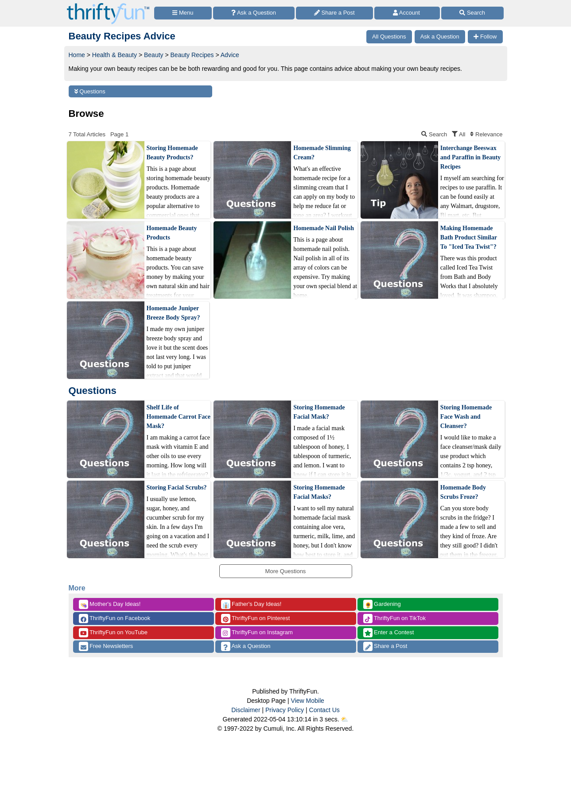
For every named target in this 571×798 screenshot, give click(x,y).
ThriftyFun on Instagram (257, 632)
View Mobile (307, 700)
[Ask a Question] (254, 13)
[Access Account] (407, 13)
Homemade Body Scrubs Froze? (463, 492)
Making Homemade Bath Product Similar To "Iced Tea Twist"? (468, 237)
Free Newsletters (106, 646)
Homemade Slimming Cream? (322, 153)
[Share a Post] (334, 13)
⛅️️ (344, 719)
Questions (89, 91)
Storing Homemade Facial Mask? (319, 412)
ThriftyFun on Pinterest (255, 618)
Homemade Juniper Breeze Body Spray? (173, 313)
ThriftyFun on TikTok (394, 618)
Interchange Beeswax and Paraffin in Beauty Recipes (470, 157)
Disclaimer (245, 709)
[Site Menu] (183, 13)
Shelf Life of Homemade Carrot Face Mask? (178, 416)
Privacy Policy (284, 709)
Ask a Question (246, 646)
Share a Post (385, 646)
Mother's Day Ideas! (110, 604)
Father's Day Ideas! (251, 604)
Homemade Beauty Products (172, 233)
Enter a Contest (388, 632)
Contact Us (324, 709)
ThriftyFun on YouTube (113, 632)
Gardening (382, 604)
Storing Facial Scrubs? (177, 487)
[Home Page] (108, 5)
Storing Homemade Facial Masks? (319, 492)
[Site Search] (472, 13)
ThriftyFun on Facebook (115, 618)
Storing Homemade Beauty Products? (172, 153)
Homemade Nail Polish (323, 228)
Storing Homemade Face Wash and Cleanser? (466, 416)
